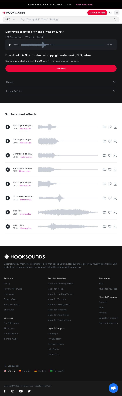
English (9, 370)
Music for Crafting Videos (60, 294)
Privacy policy (54, 338)
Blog (101, 283)
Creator (103, 302)
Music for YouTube (108, 288)
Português (57, 371)
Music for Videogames (59, 304)
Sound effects (10, 299)
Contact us (53, 354)
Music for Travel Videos (59, 320)
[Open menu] (116, 12)
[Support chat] (113, 388)
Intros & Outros (12, 304)
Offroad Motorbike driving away (23, 196)
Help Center (54, 349)
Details (61, 82)
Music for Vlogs (55, 288)
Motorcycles (25, 128)
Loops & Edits (61, 91)
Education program (108, 317)
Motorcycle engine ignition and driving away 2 (23, 125)
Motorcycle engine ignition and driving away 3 (23, 139)
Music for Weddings (58, 309)
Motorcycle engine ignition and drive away (23, 182)
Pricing (7, 283)
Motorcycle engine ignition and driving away (23, 153)
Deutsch (40, 371)
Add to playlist (34, 37)
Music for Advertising (58, 314)
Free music (9, 294)
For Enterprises (11, 323)
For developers (11, 333)
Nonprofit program (108, 323)
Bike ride (17, 210)
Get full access (97, 12)
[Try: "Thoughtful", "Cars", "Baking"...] (64, 19)
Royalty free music (13, 288)
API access (9, 328)
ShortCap (9, 309)
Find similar (14, 37)
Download (61, 68)
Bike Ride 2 (18, 224)
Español (24, 371)
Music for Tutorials (57, 299)
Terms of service (56, 344)
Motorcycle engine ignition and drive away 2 (23, 168)
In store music (11, 338)
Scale (101, 307)
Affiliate (102, 312)
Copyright (53, 333)
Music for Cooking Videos (60, 283)
